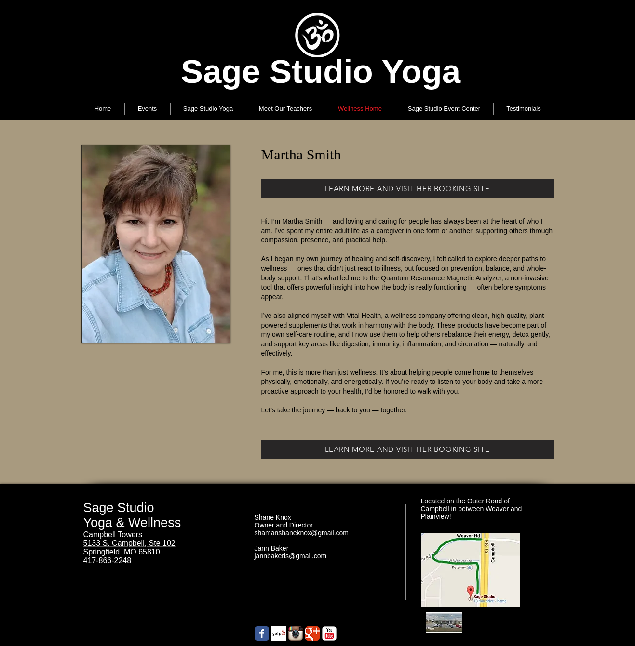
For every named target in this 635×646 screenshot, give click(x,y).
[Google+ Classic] (312, 633)
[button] (208, 109)
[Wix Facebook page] (262, 633)
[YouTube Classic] (329, 633)
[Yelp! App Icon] (278, 633)
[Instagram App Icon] (295, 633)
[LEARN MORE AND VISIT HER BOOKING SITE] (407, 188)
